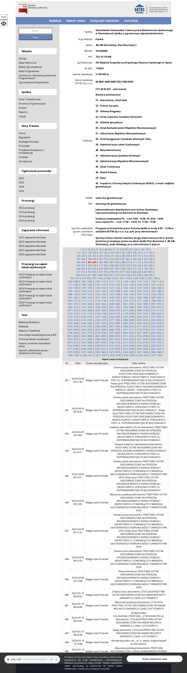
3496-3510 (87, 355)
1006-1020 (111, 278)
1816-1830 (86, 304)
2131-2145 (86, 313)
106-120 (144, 249)
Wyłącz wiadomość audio (154, 658)
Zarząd (22, 58)
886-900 (103, 275)
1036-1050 (139, 278)
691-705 (114, 268)
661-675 (92, 268)
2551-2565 (86, 326)
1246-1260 (142, 284)
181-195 (125, 252)
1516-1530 (100, 294)
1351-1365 (142, 288)
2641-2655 (73, 329)
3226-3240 (128, 345)
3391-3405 (86, 352)
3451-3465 (142, 352)
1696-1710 (73, 300)
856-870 (80, 275)
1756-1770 (128, 300)
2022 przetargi (27, 207)
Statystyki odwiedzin (104, 21)
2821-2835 (142, 332)
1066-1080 (73, 281)
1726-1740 (100, 300)
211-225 (148, 252)
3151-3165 (156, 342)
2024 (21, 186)
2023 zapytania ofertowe (32, 241)
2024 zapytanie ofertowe (32, 246)
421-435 (148, 259)
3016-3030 (128, 339)
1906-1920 (73, 307)
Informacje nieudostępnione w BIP (38, 334)
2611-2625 (142, 326)
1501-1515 (86, 294)
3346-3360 (142, 349)
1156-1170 (156, 281)
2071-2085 (128, 310)
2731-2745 (156, 329)
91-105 (134, 249)
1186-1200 (86, 284)
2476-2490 (114, 323)
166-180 (114, 252)
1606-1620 (86, 297)
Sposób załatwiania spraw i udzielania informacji (33, 352)
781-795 (103, 271)
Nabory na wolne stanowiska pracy (35, 345)
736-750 (148, 268)
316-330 (148, 255)
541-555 (80, 265)
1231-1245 (128, 284)
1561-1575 (142, 294)
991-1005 (98, 278)
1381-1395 (73, 291)
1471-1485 (156, 291)
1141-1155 (142, 281)
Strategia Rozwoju (29, 141)
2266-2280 (114, 316)
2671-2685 (100, 329)
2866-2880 (86, 336)
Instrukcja (131, 21)
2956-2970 (73, 339)
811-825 (125, 271)
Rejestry (23, 112)
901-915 (114, 275)
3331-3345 (128, 349)
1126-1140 (128, 281)
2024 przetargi (27, 216)
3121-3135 (128, 342)
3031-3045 (142, 339)
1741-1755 (114, 300)
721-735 (137, 268)
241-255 (92, 255)
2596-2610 (128, 326)
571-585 (103, 265)
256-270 (103, 255)
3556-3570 (143, 355)
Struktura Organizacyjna (32, 103)
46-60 (107, 249)
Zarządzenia (25, 161)
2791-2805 (114, 332)
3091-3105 (100, 342)
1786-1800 (156, 300)
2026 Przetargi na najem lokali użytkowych (35, 304)
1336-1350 (128, 288)
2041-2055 (100, 310)
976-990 (86, 278)
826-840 (137, 271)
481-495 (114, 262)
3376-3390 (73, 352)
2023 (21, 182)
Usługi (22, 116)
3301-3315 (100, 349)
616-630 (137, 265)
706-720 (125, 268)
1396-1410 (86, 291)
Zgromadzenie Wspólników (34, 82)
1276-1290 (73, 288)
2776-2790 (100, 332)
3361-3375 (156, 349)
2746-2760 (73, 332)
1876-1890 (142, 304)
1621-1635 (100, 297)
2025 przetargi (27, 220)
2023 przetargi (27, 212)
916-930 (125, 275)
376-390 (114, 259)
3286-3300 (86, 349)
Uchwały (23, 157)
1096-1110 (100, 281)
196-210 (137, 252)
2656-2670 (86, 329)
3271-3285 (73, 349)
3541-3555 (129, 355)
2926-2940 (142, 336)
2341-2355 (86, 320)
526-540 (148, 262)
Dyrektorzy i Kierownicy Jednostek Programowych (37, 77)
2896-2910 (114, 336)
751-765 (80, 271)
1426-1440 (114, 291)
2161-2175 (114, 313)
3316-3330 (114, 349)
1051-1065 (153, 278)
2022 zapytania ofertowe (32, 237)
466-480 (103, 262)
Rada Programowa (29, 71)
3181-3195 (86, 345)
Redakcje (23, 326)
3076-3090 (86, 342)
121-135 (80, 252)
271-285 (114, 255)
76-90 (125, 249)
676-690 (103, 268)
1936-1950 (100, 307)
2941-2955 (156, 336)
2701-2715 (128, 329)
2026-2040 (86, 310)
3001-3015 (114, 339)
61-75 (116, 249)
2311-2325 (156, 316)
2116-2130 (73, 313)
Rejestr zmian (75, 21)
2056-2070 (114, 310)
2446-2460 (86, 323)
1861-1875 (128, 304)
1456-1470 (142, 291)
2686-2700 (114, 329)
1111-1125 (114, 281)
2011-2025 (73, 310)
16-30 (90, 249)
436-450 (80, 262)
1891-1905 (156, 304)
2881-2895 (100, 336)
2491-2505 (128, 323)
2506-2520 (142, 323)
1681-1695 (156, 297)
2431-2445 (73, 323)
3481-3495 (73, 355)
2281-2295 (128, 316)
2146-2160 (100, 313)
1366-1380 (156, 288)
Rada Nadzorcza (27, 62)
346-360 (92, 259)
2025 (21, 191)
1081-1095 (86, 281)
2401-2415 (142, 320)
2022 (21, 178)
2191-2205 (142, 313)
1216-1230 (114, 284)
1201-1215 (100, 284)
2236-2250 (86, 316)
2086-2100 (142, 310)
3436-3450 (128, 352)
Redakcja (55, 21)
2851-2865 (73, 336)
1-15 (82, 249)
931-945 (137, 275)
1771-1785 (142, 300)
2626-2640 (156, 326)
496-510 (125, 262)
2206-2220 (156, 313)
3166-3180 (73, 345)
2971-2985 (86, 339)
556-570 (92, 265)
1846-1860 (114, 304)
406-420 (137, 259)
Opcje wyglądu (3, 18)
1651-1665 (128, 297)
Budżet (22, 107)
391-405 (125, 259)
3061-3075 (73, 342)
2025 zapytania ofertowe (32, 250)
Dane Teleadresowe (30, 99)
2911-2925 (128, 336)
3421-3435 (114, 352)
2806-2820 (128, 332)
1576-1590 (156, 294)
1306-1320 (100, 288)
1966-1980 (128, 307)
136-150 (92, 252)
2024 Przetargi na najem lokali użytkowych (35, 290)
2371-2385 (114, 320)
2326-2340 (73, 320)
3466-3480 (156, 352)
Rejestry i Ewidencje (29, 330)
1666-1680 (142, 297)
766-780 (92, 271)
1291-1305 (86, 288)
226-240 (80, 255)
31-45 (99, 249)
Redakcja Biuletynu (29, 322)
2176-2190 (128, 313)
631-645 (148, 265)
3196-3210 (100, 345)
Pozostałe (24, 145)
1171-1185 (73, 284)
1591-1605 (73, 297)
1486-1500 (73, 294)
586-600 (114, 265)
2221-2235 (73, 316)
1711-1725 (86, 300)
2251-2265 (100, 316)
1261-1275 (156, 284)
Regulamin (24, 137)
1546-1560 (128, 294)
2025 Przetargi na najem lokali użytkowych (35, 297)
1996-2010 (156, 307)
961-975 (74, 278)
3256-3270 (156, 345)
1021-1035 (125, 278)
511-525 (137, 262)
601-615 (125, 265)
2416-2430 (156, 320)
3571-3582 (157, 355)
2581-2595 (114, 326)
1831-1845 (100, 304)
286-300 (125, 255)
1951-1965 (114, 307)
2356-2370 (100, 320)
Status (22, 133)
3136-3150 (142, 342)
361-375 (103, 259)
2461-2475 (100, 323)
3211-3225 (114, 345)
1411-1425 (100, 291)
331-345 (80, 259)
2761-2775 (86, 332)
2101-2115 (156, 310)
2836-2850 (156, 332)
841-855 (148, 271)
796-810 (114, 271)
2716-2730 (142, 329)
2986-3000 (100, 339)
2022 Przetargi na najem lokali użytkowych (35, 276)
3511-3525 (101, 355)
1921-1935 (86, 307)
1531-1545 (114, 294)
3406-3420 (100, 352)
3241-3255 (142, 345)
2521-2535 (156, 323)
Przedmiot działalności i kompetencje (31, 151)
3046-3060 (156, 339)
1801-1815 (73, 304)
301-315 (137, 255)
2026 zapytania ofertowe (32, 254)
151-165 (103, 252)
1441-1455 (128, 291)
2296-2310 (142, 316)
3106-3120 (114, 342)
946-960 (148, 275)
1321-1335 (114, 288)
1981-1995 (142, 307)
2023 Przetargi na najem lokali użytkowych (35, 283)
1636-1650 (114, 297)
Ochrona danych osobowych (34, 339)
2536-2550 (73, 326)
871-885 (92, 275)
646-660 (80, 268)
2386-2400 (128, 320)
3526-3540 (115, 355)
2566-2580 (100, 326)
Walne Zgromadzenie (30, 67)
